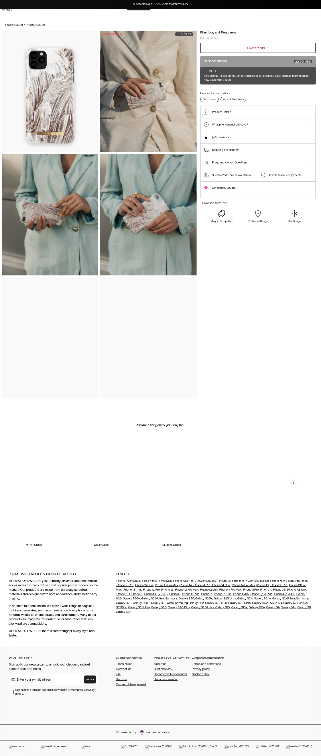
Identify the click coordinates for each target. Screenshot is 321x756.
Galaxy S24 (245, 598)
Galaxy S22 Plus (216, 603)
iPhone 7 (206, 594)
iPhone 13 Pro (278, 585)
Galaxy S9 (273, 607)
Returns (121, 679)
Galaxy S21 (290, 603)
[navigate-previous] (293, 483)
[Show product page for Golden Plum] (256, 92)
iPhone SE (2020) (155, 594)
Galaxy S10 (222, 607)
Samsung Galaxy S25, (180, 598)
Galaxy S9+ (288, 607)
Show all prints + (305, 76)
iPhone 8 (174, 594)
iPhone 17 (122, 580)
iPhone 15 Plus (144, 585)
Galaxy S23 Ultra (162, 603)
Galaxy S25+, (204, 598)
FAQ (118, 674)
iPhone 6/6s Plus (261, 594)
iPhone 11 (265, 589)
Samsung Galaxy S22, (190, 603)
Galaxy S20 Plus (179, 607)
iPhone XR (123, 594)
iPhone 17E (194, 580)
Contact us (123, 669)
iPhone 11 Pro (251, 589)
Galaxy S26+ (131, 598)
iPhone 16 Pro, (240, 580)
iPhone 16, (225, 580)
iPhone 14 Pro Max (243, 585)
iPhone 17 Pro (138, 580)
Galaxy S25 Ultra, (225, 598)
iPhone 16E (210, 580)
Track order (124, 664)
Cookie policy (200, 674)
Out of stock (258, 61)
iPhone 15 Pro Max (166, 585)
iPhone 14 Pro (201, 585)
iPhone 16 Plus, (260, 580)
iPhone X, (136, 594)
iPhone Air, (180, 580)
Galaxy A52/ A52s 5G (267, 603)
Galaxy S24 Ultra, (283, 598)
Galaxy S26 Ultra (152, 598)
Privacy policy (201, 669)
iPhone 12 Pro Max (186, 589)
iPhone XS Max (297, 589)
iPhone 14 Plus (220, 585)
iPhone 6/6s (241, 594)
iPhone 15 (301, 580)
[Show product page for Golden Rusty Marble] (272, 92)
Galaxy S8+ (123, 611)
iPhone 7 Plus (222, 594)
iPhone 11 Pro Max (230, 589)
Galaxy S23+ (141, 603)
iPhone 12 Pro (151, 589)
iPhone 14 (185, 585)
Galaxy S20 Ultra (202, 607)
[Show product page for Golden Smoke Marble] (289, 92)
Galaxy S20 (159, 607)
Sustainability (163, 669)
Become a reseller (165, 679)
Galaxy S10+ (239, 607)
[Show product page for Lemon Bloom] (207, 92)
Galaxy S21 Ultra (139, 607)
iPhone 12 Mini (208, 589)
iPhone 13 (262, 585)
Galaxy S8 (304, 607)
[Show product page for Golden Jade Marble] (224, 92)
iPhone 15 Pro (124, 585)
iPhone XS (279, 589)
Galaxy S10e (257, 607)
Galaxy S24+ (262, 598)
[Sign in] (283, 15)
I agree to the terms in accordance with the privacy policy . (55, 692)
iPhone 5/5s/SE (284, 594)
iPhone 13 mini (132, 589)
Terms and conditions (206, 664)
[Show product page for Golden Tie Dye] (305, 92)
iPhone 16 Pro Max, (282, 580)
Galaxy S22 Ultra (239, 603)
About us (160, 664)
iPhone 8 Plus (190, 594)
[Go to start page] (10, 15)
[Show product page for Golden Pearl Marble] (240, 92)
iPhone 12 (167, 589)
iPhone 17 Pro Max (160, 580)
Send (90, 679)
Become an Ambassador (170, 674)
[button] (283, 733)
